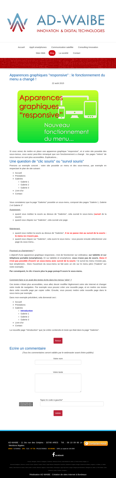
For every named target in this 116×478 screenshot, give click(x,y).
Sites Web (40, 53)
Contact (76, 53)
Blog (52, 53)
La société (63, 53)
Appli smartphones (38, 47)
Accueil (21, 47)
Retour (58, 341)
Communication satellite (62, 47)
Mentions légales (16, 445)
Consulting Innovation (88, 47)
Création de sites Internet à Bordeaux (69, 474)
